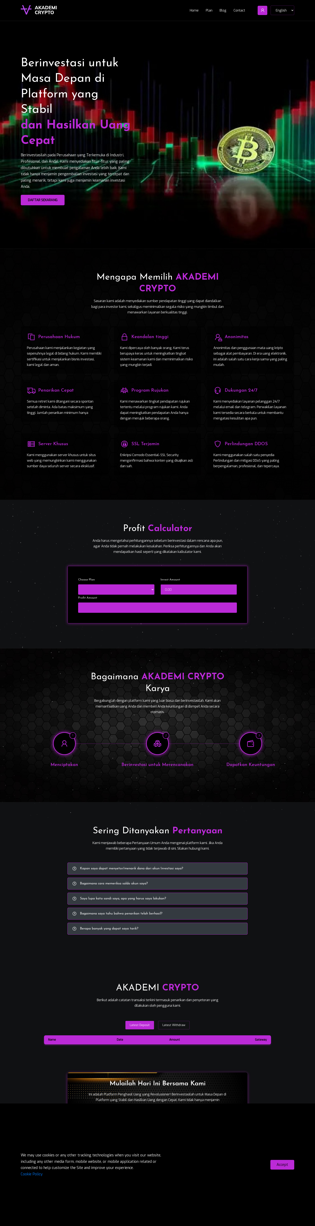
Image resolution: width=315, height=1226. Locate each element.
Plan (209, 9)
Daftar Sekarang (42, 200)
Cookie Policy (32, 1174)
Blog (223, 9)
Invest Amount (170, 579)
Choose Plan (86, 579)
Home (194, 9)
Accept (282, 1164)
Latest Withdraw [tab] (173, 1025)
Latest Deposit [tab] (140, 1025)
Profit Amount (87, 597)
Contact (239, 9)
